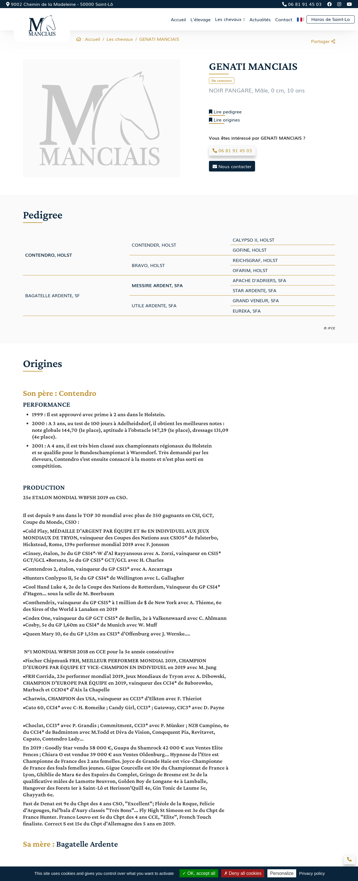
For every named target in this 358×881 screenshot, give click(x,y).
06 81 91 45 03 (302, 4)
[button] (301, 19)
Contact (283, 19)
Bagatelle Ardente (87, 843)
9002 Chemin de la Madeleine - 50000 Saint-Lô (59, 4)
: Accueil (88, 38)
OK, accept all (198, 873)
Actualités (260, 19)
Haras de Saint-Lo (330, 19)
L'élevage (200, 19)
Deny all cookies (243, 873)
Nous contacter (232, 166)
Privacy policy (312, 873)
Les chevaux (120, 38)
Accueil (178, 19)
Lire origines (224, 119)
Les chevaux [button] (229, 19)
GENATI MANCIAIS (159, 38)
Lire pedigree (225, 111)
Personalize (282, 873)
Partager (323, 41)
